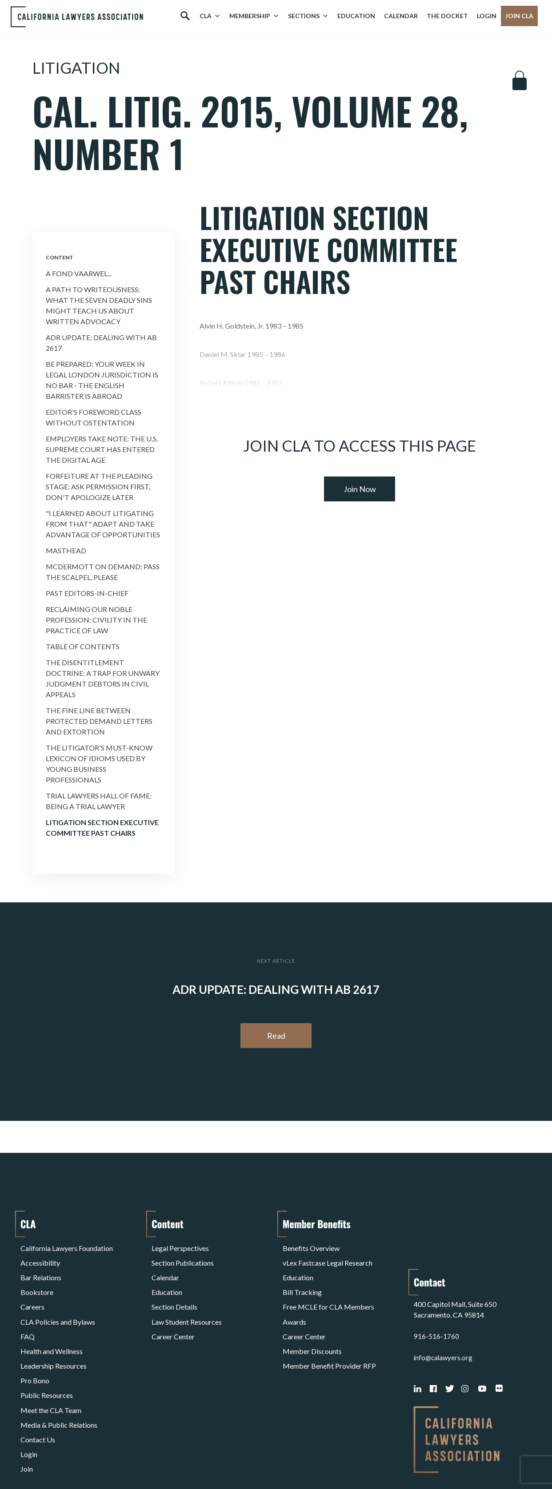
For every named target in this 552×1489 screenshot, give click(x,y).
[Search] (185, 16)
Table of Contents (83, 646)
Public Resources (46, 1352)
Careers (32, 1288)
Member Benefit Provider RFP (329, 1331)
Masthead (66, 550)
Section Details (174, 1288)
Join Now (360, 489)
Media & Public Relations (58, 1374)
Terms (59, 1459)
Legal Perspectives (180, 1246)
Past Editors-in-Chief (87, 593)
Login (486, 16)
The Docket (447, 16)
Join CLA (519, 16)
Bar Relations (40, 1267)
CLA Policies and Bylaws (57, 1299)
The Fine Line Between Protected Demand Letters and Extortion (99, 721)
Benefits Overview (311, 1246)
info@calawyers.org (444, 1299)
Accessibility (40, 1256)
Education (356, 16)
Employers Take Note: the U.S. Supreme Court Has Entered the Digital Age (102, 449)
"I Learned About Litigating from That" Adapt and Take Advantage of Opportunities (103, 524)
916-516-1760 (436, 1278)
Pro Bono (34, 1342)
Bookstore (36, 1278)
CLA (210, 16)
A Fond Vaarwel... (79, 273)
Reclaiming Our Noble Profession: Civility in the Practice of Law (96, 620)
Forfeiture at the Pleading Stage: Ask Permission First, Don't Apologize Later (99, 486)
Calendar (401, 16)
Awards (294, 1299)
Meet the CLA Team (50, 1363)
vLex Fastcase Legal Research (327, 1256)
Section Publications (183, 1256)
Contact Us (37, 1384)
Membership (254, 16)
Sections (308, 16)
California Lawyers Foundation (66, 1246)
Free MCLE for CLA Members (328, 1288)
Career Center (173, 1310)
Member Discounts (312, 1320)
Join (26, 1406)
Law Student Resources (187, 1299)
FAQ (27, 1310)
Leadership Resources (53, 1331)
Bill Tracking (302, 1278)
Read (276, 1035)
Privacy (93, 1459)
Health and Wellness (51, 1320)
